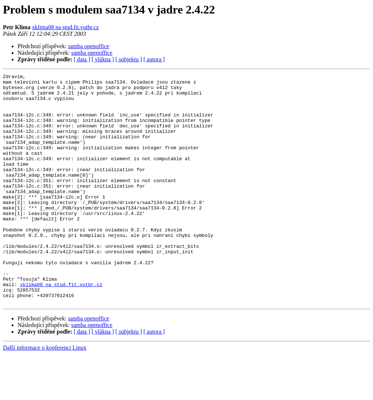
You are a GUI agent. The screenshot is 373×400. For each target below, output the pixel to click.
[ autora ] (154, 59)
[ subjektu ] (128, 59)
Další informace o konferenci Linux (44, 394)
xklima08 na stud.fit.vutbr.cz (65, 27)
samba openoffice (88, 46)
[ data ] (82, 59)
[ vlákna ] (103, 59)
